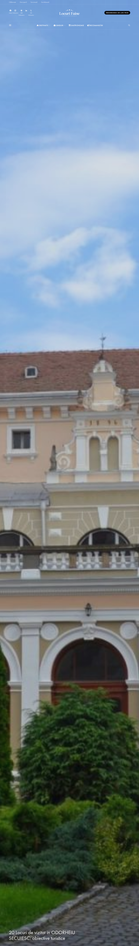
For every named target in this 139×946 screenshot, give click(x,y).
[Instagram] (15, 13)
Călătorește (12, 2)
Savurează (34, 2)
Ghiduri (58, 25)
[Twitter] (31, 13)
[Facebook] (10, 13)
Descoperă (23, 2)
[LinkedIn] (26, 13)
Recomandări (95, 25)
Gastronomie (76, 25)
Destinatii (42, 25)
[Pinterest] (21, 13)
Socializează (45, 2)
